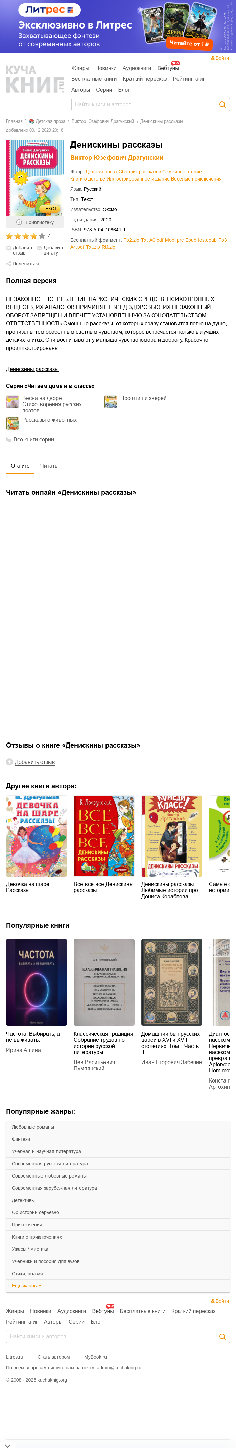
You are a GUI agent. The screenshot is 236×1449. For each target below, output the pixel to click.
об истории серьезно (35, 1212)
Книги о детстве (87, 179)
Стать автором (54, 1357)
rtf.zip (108, 247)
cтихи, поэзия (27, 1273)
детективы (23, 1200)
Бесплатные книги (94, 79)
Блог (124, 90)
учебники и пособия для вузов (45, 1261)
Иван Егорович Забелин (171, 1062)
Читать (48, 466)
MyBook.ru (95, 1357)
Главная (14, 121)
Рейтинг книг (189, 79)
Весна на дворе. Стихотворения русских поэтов (52, 404)
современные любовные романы (49, 1176)
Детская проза (101, 171)
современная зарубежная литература (54, 1188)
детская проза (50, 121)
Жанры (80, 68)
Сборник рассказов (140, 171)
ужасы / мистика (30, 1249)
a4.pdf (77, 247)
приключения (27, 1224)
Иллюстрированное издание (138, 179)
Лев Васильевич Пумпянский (94, 1065)
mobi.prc (174, 240)
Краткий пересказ (145, 79)
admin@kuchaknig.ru (119, 1367)
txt (144, 240)
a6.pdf (156, 240)
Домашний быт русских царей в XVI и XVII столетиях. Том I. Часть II (170, 1043)
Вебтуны (168, 68)
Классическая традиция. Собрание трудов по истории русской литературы (104, 1043)
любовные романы (33, 1127)
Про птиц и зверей (143, 398)
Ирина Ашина (23, 1050)
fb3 (222, 240)
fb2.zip (131, 240)
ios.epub (207, 240)
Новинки (106, 68)
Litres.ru (14, 1357)
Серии (104, 90)
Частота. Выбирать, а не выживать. (33, 1037)
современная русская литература (50, 1163)
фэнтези (21, 1139)
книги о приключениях (37, 1237)
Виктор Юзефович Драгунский (103, 121)
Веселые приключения (196, 179)
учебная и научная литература (46, 1151)
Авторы (80, 90)
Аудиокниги (137, 68)
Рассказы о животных (49, 420)
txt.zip (93, 247)
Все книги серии (34, 440)
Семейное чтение (182, 171)
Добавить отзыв (23, 250)
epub (190, 240)
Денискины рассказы (32, 369)
